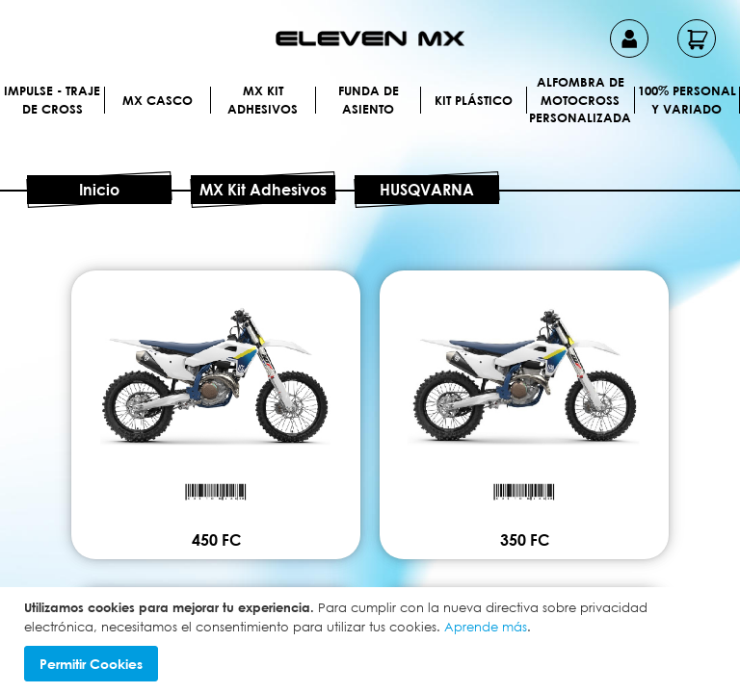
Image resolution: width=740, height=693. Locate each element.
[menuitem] (100, 99)
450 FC (370, 492)
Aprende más (485, 626)
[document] (372, 640)
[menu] (370, 123)
